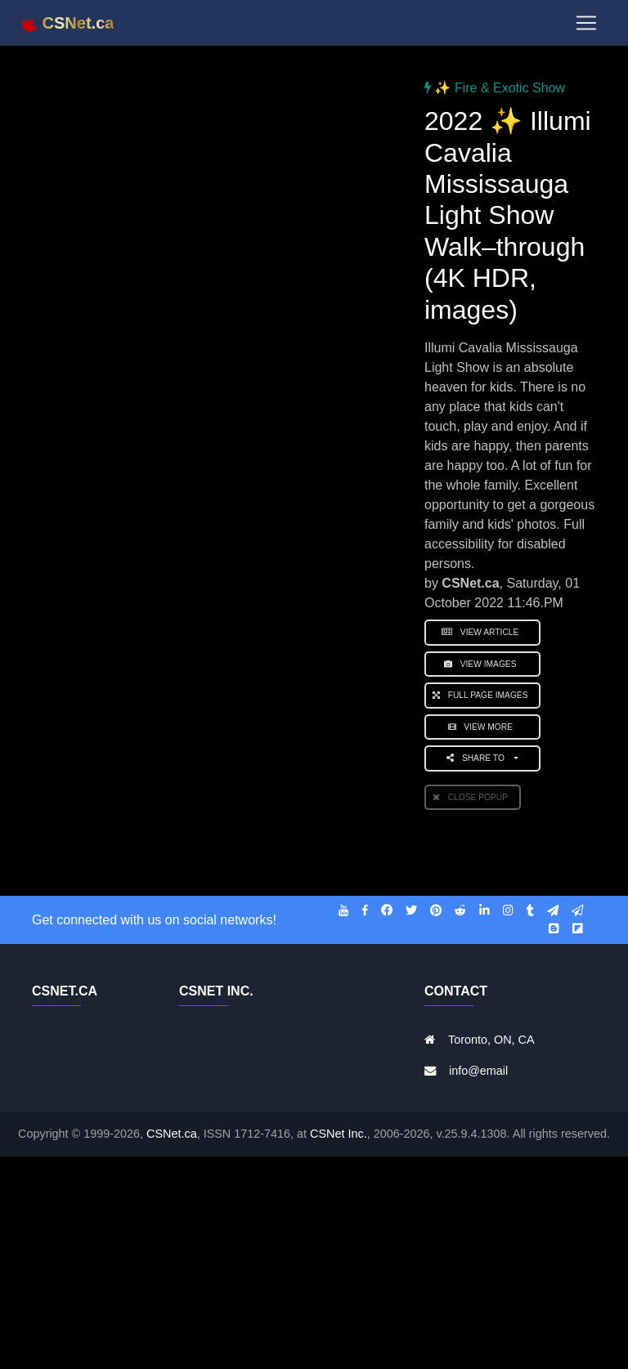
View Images (482, 664)
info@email (478, 1070)
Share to (478, 758)
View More (483, 727)
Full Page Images (482, 695)
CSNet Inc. (338, 1133)
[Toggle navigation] (586, 26)
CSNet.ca (171, 1133)
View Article (482, 632)
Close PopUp (473, 797)
